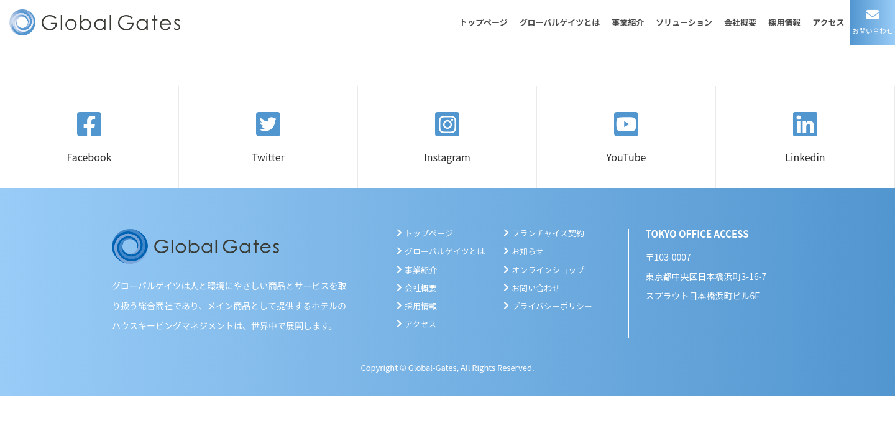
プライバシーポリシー (552, 306)
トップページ (483, 22)
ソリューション (684, 22)
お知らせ (528, 251)
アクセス (828, 22)
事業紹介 (628, 22)
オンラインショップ (548, 270)
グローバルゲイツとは (560, 22)
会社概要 (740, 22)
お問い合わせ (536, 288)
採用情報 (784, 22)
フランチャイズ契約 (548, 233)
